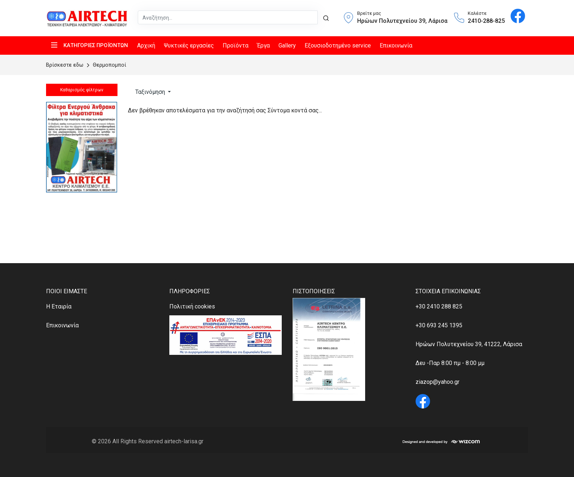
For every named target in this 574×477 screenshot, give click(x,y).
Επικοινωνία (396, 45)
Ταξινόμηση (150, 91)
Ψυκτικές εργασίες (189, 45)
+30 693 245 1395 (439, 325)
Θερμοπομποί (105, 65)
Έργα (263, 45)
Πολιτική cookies (192, 306)
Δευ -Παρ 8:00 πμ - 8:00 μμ (450, 363)
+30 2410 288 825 (439, 306)
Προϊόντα (235, 45)
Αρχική (146, 45)
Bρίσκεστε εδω (65, 65)
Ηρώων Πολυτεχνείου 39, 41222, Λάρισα (469, 344)
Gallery (287, 45)
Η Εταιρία (58, 306)
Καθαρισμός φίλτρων (81, 89)
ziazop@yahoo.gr (437, 381)
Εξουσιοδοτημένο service (338, 45)
